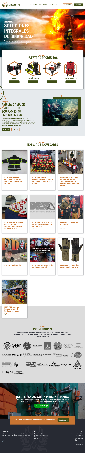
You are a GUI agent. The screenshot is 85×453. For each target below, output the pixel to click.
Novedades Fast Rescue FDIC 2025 (69, 223)
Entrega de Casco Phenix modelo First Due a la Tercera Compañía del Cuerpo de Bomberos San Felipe (69, 181)
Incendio (36, 437)
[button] (67, 4)
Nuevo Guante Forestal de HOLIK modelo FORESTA (69, 266)
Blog (49, 4)
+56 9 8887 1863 (79, 435)
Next (83, 33)
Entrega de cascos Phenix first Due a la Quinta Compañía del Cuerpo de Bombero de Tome (13, 225)
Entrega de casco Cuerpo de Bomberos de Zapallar (42, 266)
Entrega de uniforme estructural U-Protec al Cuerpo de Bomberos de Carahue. (13, 180)
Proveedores (43, 4)
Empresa (35, 4)
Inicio (30, 4)
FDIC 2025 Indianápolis (12, 265)
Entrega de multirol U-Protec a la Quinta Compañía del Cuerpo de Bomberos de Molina (42, 180)
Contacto (54, 4)
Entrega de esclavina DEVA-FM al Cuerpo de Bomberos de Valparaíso (42, 224)
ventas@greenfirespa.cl (77, 440)
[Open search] (60, 5)
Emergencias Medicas (39, 434)
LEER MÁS (6, 185)
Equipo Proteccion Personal (41, 435)
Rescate (36, 438)
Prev (2, 33)
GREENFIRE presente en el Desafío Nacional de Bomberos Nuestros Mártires (13, 310)
